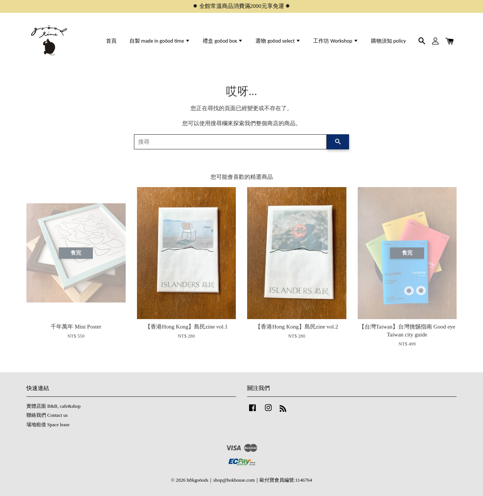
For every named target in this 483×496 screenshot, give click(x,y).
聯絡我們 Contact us (47, 415)
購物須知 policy (388, 41)
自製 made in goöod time (160, 41)
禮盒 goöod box (223, 41)
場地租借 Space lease (47, 424)
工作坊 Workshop (335, 41)
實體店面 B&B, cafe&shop (53, 406)
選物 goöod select (278, 41)
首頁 (111, 41)
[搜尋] (230, 141)
